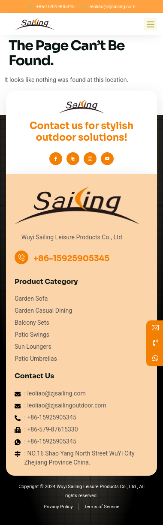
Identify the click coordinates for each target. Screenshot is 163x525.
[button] (150, 24)
